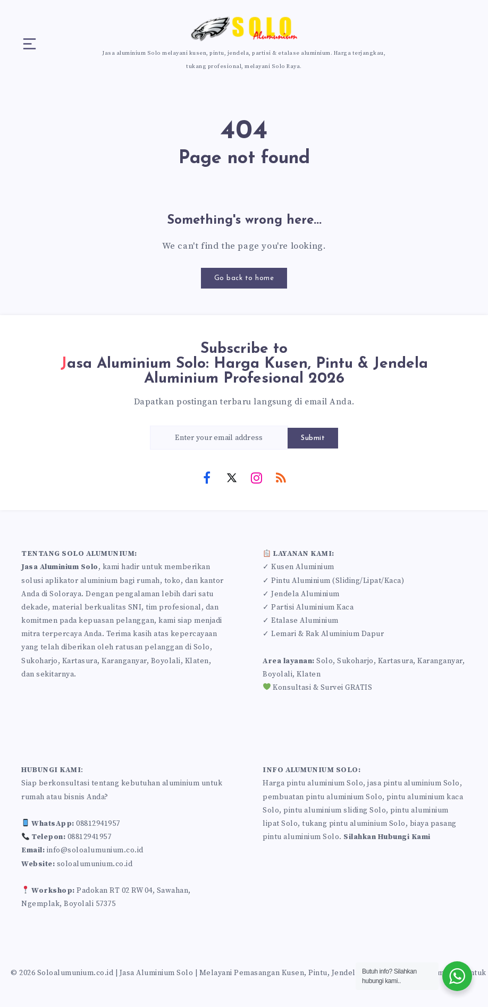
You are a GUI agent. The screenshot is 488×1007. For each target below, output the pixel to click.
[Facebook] (207, 477)
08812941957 (98, 823)
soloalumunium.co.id (95, 864)
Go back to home (244, 278)
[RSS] (281, 477)
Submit (313, 438)
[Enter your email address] (219, 438)
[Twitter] (232, 477)
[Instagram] (256, 477)
